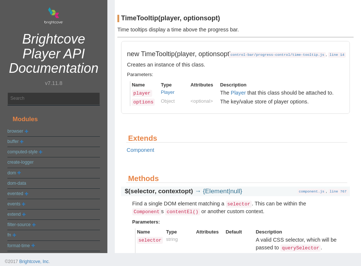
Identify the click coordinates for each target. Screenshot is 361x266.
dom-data (16, 183)
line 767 (338, 192)
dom (11, 172)
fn (9, 235)
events (13, 204)
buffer (13, 141)
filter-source (19, 224)
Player (168, 92)
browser (15, 131)
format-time (18, 245)
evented (15, 193)
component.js (311, 192)
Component (140, 150)
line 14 (337, 55)
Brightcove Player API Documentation (53, 53)
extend (14, 214)
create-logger (20, 162)
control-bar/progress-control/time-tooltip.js (277, 55)
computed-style (22, 151)
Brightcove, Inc (34, 261)
